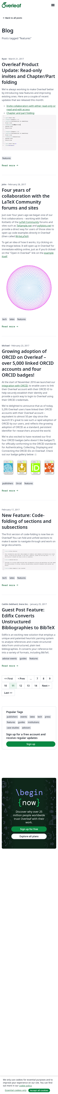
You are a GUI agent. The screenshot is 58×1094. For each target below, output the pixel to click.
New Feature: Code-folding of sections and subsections (26, 521)
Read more (10, 165)
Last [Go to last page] (8, 692)
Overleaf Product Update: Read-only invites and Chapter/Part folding (28, 73)
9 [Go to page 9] (49, 678)
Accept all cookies (39, 1090)
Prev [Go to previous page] (21, 678)
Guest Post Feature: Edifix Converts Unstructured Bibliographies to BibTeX (28, 619)
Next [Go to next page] (46, 685)
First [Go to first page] (8, 678)
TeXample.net (24, 225)
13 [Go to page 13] (28, 685)
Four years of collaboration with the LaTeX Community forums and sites (26, 199)
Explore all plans (29, 836)
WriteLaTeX (21, 236)
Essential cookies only (15, 1090)
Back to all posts (12, 17)
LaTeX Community (29, 222)
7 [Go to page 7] (37, 678)
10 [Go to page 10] (5, 685)
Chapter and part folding (20, 113)
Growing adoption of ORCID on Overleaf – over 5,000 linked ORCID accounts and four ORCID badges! (28, 363)
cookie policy (25, 1085)
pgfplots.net (44, 225)
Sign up (31, 744)
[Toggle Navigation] (52, 5)
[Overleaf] (11, 5)
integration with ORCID (15, 385)
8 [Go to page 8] (43, 678)
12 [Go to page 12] (20, 685)
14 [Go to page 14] (35, 685)
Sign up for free (29, 829)
